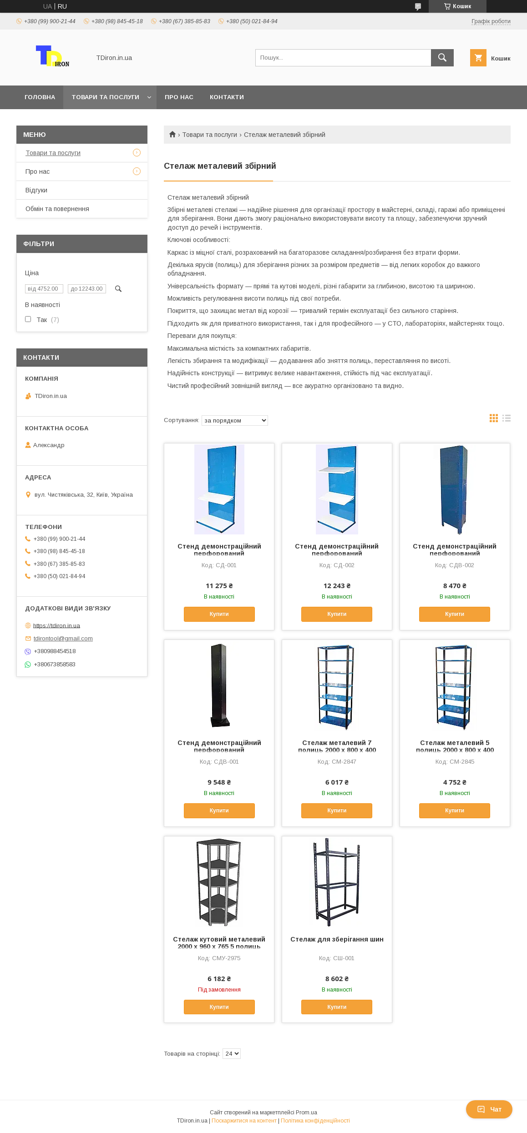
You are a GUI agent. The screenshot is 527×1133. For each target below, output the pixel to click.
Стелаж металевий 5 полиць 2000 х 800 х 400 (455, 746)
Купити (219, 614)
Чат (489, 1109)
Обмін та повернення (57, 208)
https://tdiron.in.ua (56, 625)
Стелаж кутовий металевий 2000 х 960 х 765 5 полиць (219, 943)
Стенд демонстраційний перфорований (219, 550)
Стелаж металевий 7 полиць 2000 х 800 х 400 (337, 746)
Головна (40, 97)
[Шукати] (442, 57)
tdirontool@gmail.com (63, 638)
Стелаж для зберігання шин (337, 939)
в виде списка (506, 420)
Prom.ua (306, 1112)
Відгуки (36, 190)
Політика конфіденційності (315, 1121)
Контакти (227, 97)
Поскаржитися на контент (244, 1121)
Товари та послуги (105, 97)
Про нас (179, 97)
